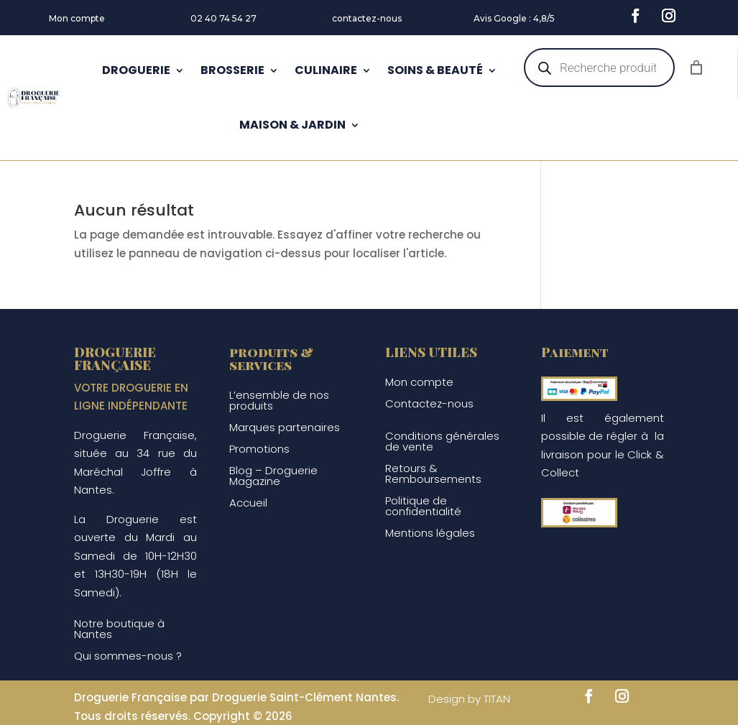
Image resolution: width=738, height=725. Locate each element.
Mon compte (77, 18)
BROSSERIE (232, 70)
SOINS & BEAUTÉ (435, 70)
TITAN (497, 698)
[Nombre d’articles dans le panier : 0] (696, 68)
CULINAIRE (326, 70)
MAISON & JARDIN (292, 124)
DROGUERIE (136, 70)
